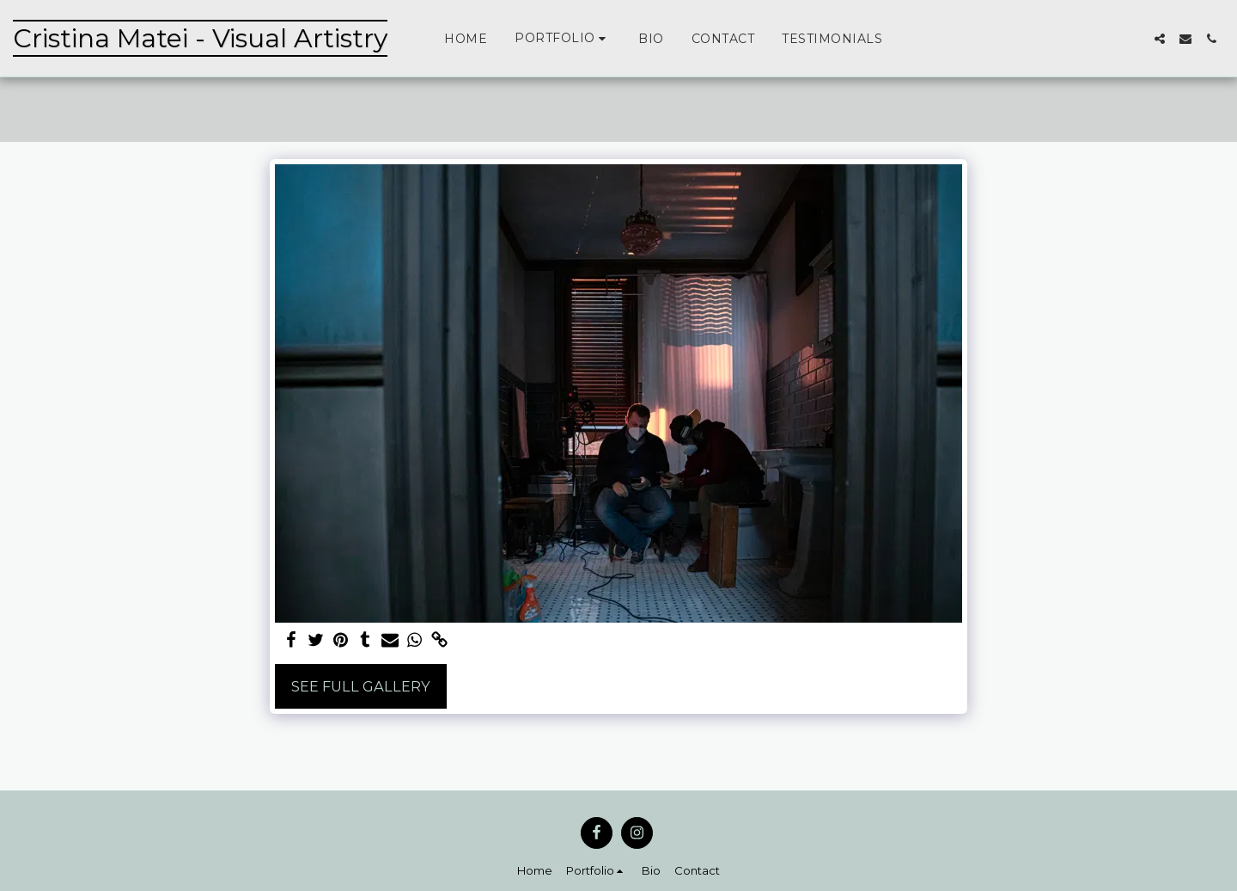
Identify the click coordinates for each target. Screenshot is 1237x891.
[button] (563, 38)
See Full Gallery (360, 686)
